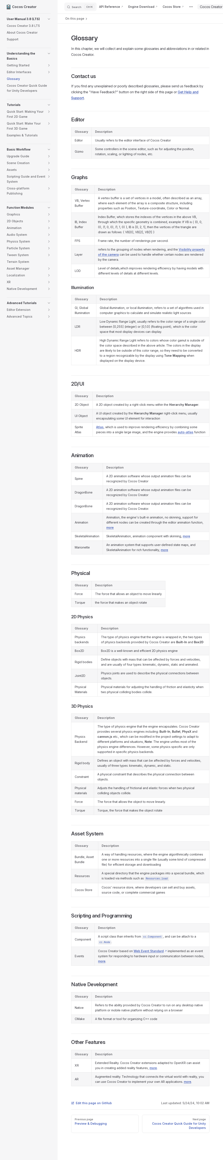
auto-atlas (185, 432)
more (110, 527)
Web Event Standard (149, 951)
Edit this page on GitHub (91, 1103)
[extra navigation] (191, 7)
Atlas (100, 427)
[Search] (80, 7)
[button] (29, 19)
